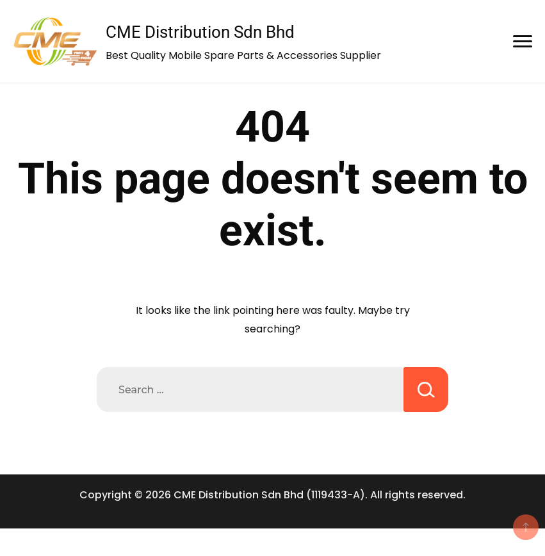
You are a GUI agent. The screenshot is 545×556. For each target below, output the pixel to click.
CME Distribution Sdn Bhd (200, 32)
